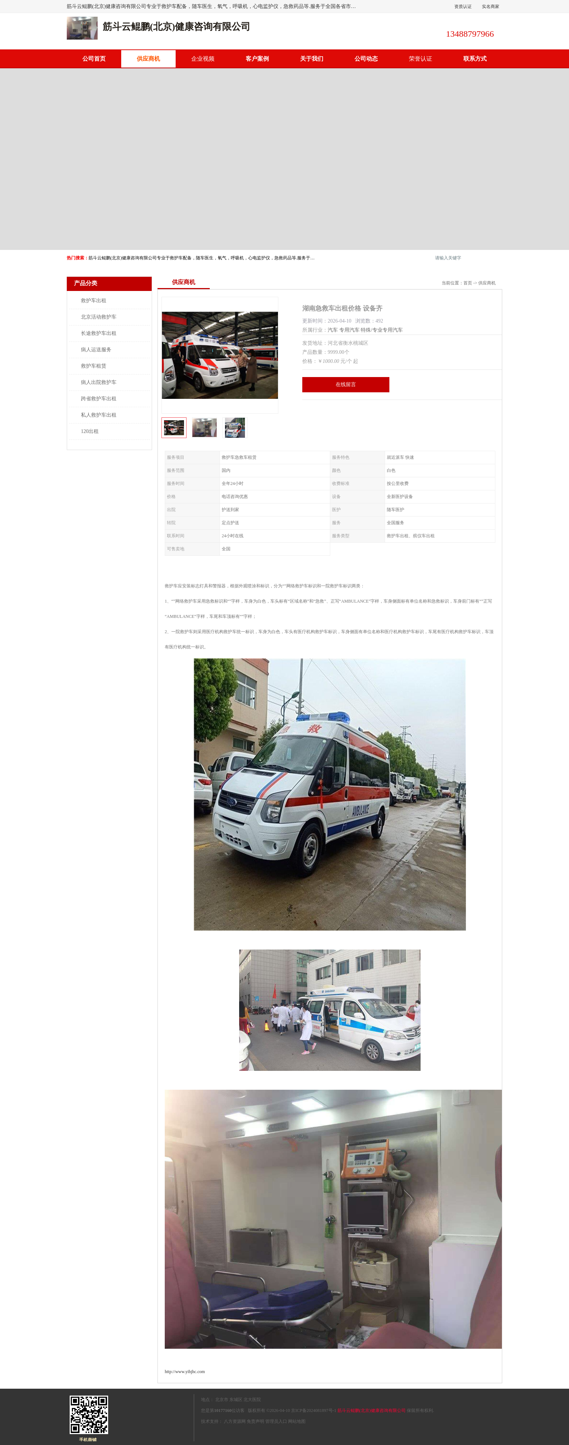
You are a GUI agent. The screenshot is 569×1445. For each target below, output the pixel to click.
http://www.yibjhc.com (185, 1371)
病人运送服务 (96, 349)
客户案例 (257, 59)
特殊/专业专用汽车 (382, 330)
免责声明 (255, 1421)
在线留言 (346, 384)
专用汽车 (349, 330)
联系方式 (475, 59)
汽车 (333, 330)
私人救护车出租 (98, 415)
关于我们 (311, 59)
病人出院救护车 (98, 382)
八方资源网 (235, 1421)
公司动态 (366, 59)
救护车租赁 (93, 366)
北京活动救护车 (98, 317)
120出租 (90, 431)
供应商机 (148, 59)
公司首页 (94, 59)
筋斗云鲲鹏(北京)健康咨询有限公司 (371, 1410)
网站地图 (297, 1421)
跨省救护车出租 (98, 398)
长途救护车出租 (98, 333)
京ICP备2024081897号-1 (313, 1410)
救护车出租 (93, 300)
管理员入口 (276, 1421)
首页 (467, 283)
